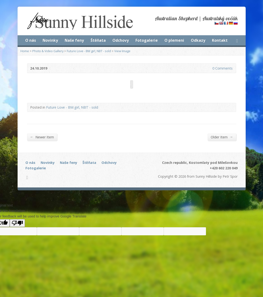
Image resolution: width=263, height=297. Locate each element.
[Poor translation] (17, 223)
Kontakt (220, 40)
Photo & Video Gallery (47, 51)
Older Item (222, 137)
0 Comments (208, 68)
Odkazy (198, 40)
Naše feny (74, 40)
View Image (122, 51)
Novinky (50, 40)
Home (24, 51)
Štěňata (98, 40)
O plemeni (174, 40)
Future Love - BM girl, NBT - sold (89, 51)
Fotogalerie (146, 40)
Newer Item (42, 137)
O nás (30, 40)
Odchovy (120, 40)
